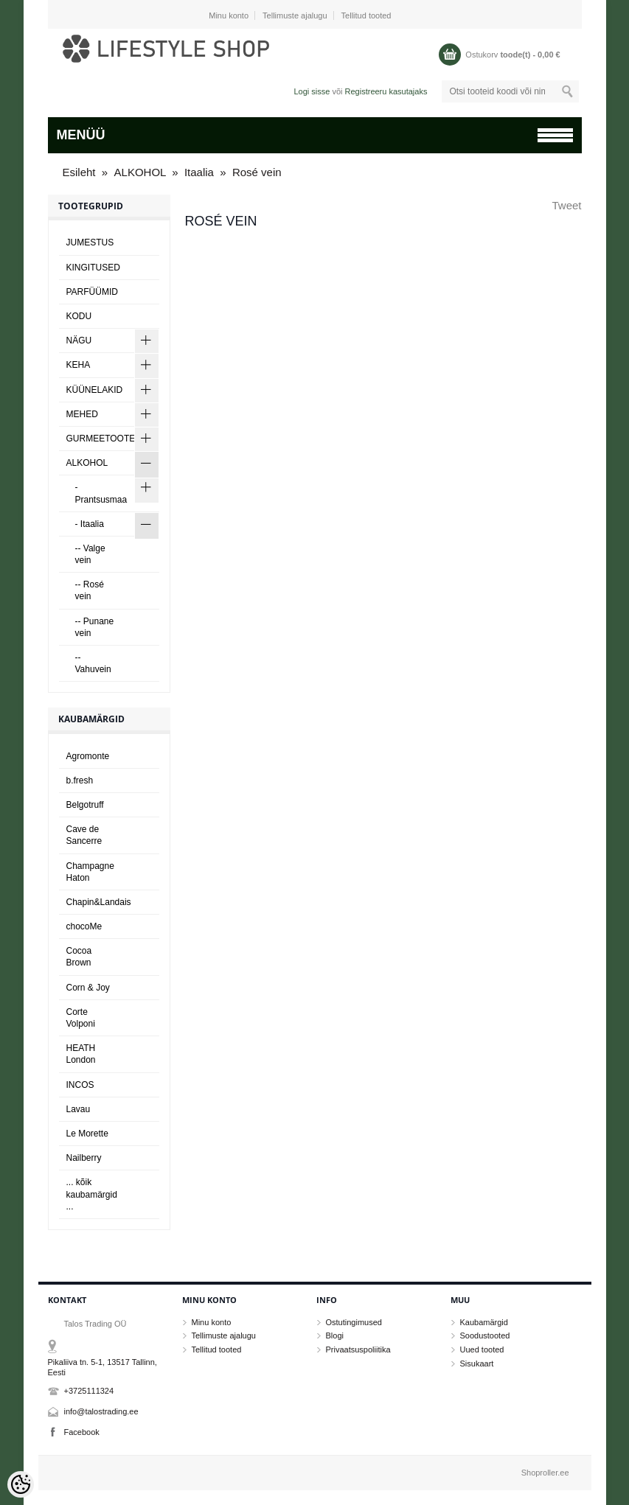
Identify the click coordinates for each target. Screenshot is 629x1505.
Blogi (335, 1335)
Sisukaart (477, 1363)
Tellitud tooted (366, 15)
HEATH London (81, 1054)
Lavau (78, 1109)
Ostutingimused (354, 1322)
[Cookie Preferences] (20, 1484)
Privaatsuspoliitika (358, 1349)
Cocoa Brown (79, 957)
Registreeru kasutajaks (386, 91)
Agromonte (88, 756)
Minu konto (229, 15)
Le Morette (87, 1133)
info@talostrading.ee (101, 1411)
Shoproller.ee (545, 1472)
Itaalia (199, 172)
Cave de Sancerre (84, 835)
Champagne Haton (90, 872)
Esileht (79, 172)
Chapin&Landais (98, 902)
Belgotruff (85, 805)
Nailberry (84, 1158)
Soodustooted (485, 1335)
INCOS (80, 1085)
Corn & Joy (88, 987)
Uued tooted (482, 1349)
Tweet (566, 205)
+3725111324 (89, 1390)
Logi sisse (311, 91)
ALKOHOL (141, 172)
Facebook (82, 1432)
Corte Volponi (80, 1018)
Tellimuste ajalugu (295, 15)
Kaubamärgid (484, 1322)
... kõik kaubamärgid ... (91, 1194)
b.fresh (80, 780)
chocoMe (84, 926)
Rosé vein (257, 172)
